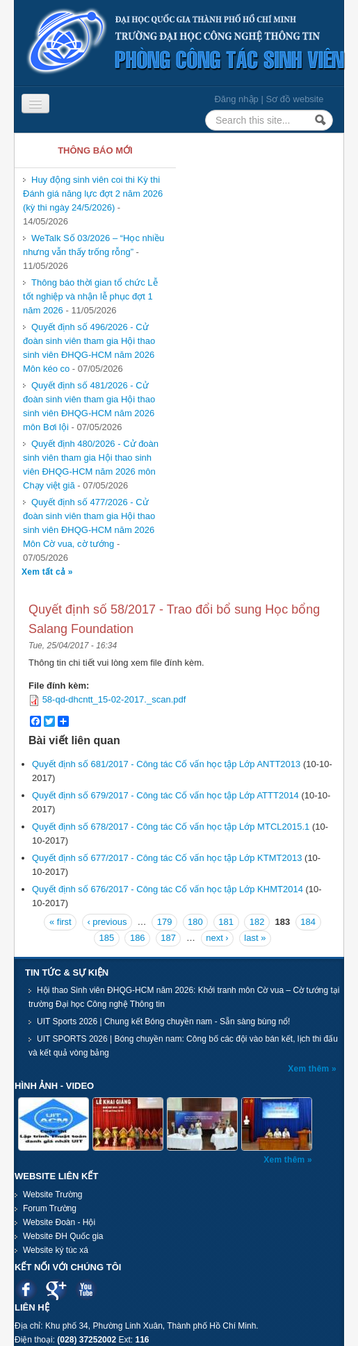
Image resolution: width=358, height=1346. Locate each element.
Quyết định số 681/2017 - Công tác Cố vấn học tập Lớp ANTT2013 (166, 764)
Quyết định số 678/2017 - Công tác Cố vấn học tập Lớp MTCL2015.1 (170, 826)
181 (226, 922)
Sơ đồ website (294, 99)
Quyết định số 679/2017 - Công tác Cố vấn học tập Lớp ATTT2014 (165, 795)
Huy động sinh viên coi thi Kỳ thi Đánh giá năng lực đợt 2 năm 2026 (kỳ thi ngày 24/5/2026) (93, 193)
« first (60, 922)
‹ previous (107, 922)
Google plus (55, 1289)
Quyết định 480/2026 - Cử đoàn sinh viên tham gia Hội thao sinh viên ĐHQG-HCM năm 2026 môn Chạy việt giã (90, 464)
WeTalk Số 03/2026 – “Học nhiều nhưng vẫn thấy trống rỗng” (93, 245)
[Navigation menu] (35, 103)
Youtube (85, 1289)
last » (255, 938)
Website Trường (52, 1194)
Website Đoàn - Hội (59, 1222)
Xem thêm (310, 1069)
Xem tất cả (45, 572)
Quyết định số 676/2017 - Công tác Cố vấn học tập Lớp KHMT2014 (167, 889)
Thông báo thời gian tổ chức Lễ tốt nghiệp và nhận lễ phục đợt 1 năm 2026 (90, 296)
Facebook (26, 1289)
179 (164, 922)
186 (137, 938)
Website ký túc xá (55, 1250)
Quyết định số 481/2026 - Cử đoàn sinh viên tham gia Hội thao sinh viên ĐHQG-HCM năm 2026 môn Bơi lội (89, 406)
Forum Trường (49, 1208)
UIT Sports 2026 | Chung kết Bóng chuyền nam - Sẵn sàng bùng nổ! (163, 1021)
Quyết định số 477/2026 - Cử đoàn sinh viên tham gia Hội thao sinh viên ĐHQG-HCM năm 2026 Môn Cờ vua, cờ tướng (89, 523)
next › (217, 938)
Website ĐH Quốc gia (63, 1236)
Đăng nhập (236, 99)
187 (168, 938)
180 (195, 922)
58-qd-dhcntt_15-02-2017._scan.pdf (114, 699)
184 (308, 922)
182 (257, 922)
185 (107, 938)
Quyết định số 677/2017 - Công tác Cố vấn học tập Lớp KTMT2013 (167, 858)
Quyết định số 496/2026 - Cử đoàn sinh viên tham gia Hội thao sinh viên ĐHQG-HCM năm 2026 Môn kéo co (89, 348)
